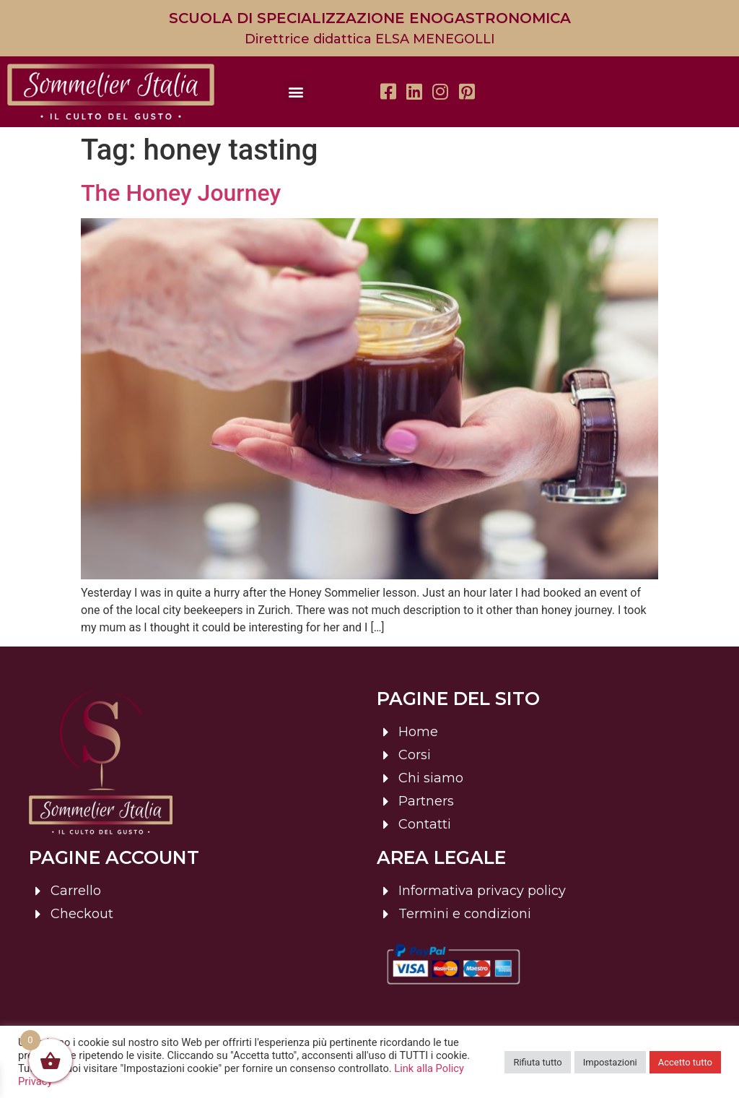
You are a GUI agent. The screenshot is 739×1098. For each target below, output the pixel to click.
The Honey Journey (181, 193)
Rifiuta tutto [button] (537, 1062)
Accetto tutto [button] (685, 1062)
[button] (295, 91)
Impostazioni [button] (610, 1062)
